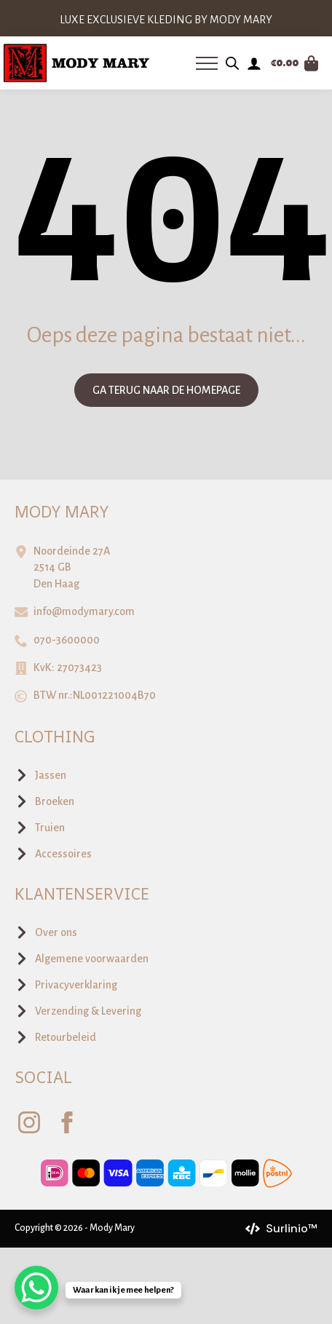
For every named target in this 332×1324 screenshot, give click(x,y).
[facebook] (67, 1122)
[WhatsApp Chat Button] (36, 1287)
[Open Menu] (207, 63)
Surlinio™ (291, 1228)
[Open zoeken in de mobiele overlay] (232, 63)
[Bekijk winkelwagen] (294, 63)
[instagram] (29, 1122)
